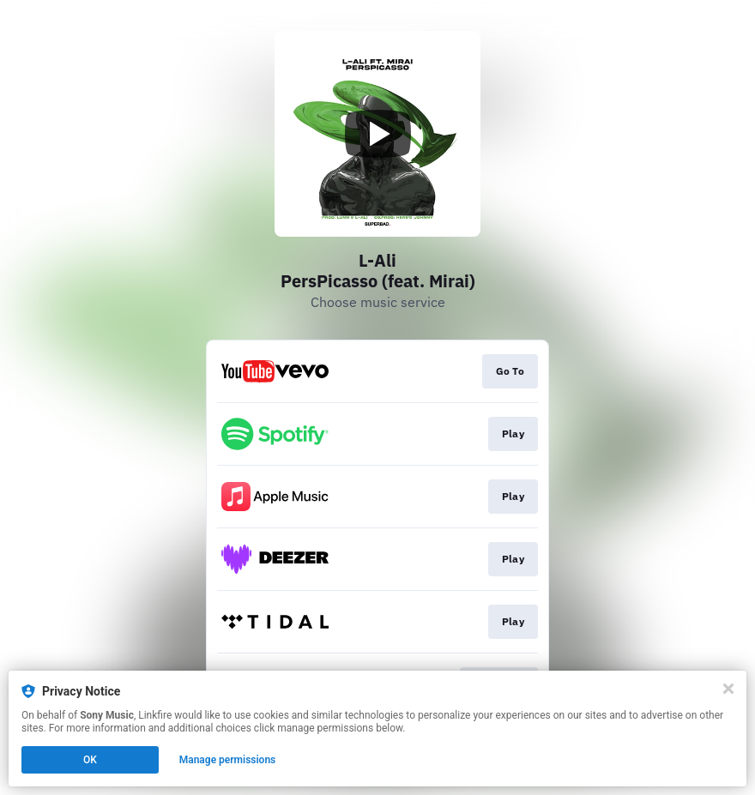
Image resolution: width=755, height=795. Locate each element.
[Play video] (377, 134)
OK (90, 760)
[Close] (728, 688)
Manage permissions (227, 760)
